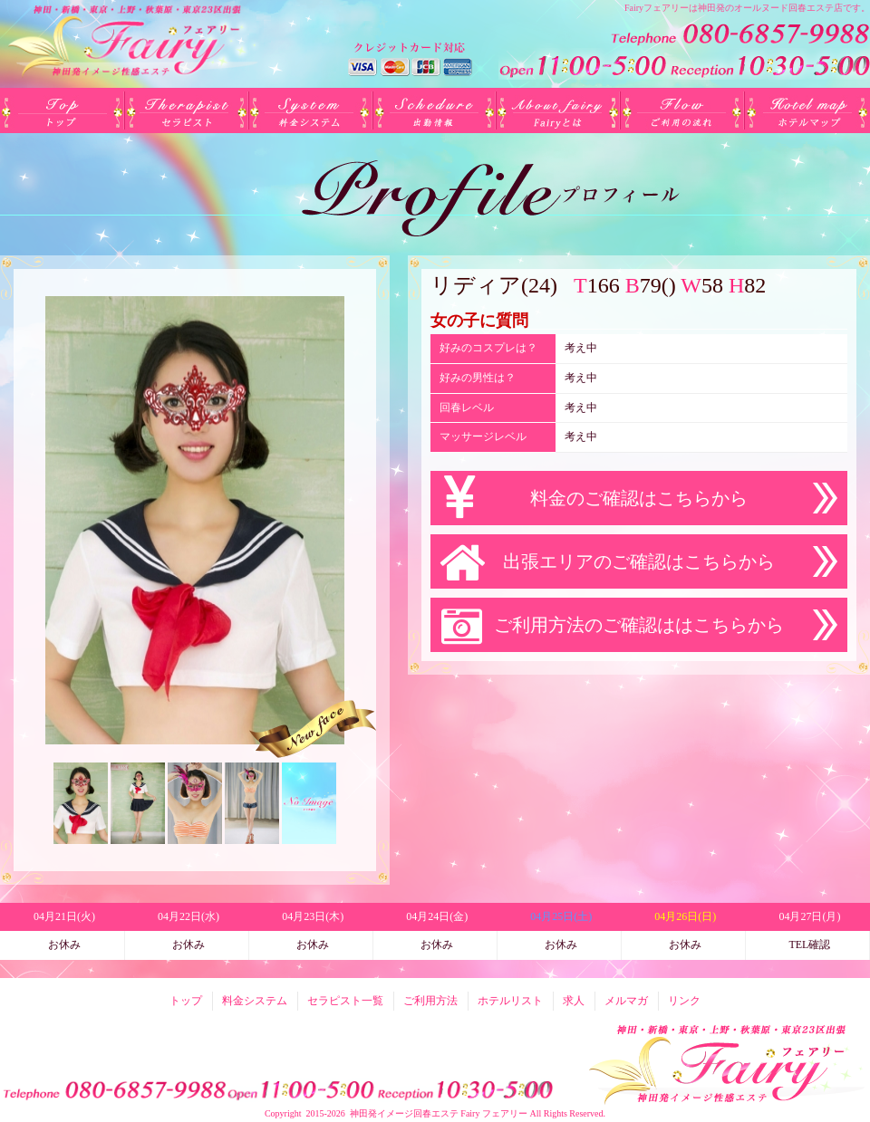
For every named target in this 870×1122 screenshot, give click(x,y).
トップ (62, 110)
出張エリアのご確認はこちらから (639, 561)
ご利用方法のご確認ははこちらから (639, 625)
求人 (574, 1000)
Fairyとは (559, 110)
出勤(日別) (434, 110)
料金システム (310, 110)
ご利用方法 (683, 110)
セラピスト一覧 (186, 110)
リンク (684, 1000)
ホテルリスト (807, 110)
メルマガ (626, 1000)
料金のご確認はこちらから (639, 498)
